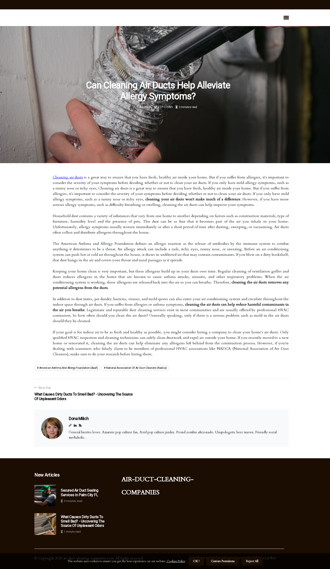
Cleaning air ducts (68, 177)
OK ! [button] (196, 561)
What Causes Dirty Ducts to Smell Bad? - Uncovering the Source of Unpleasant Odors (82, 521)
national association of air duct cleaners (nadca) (136, 367)
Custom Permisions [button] (222, 561)
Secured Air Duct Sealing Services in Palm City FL (79, 492)
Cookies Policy (175, 561)
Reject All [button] (252, 561)
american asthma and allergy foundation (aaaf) (68, 367)
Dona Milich (144, 107)
